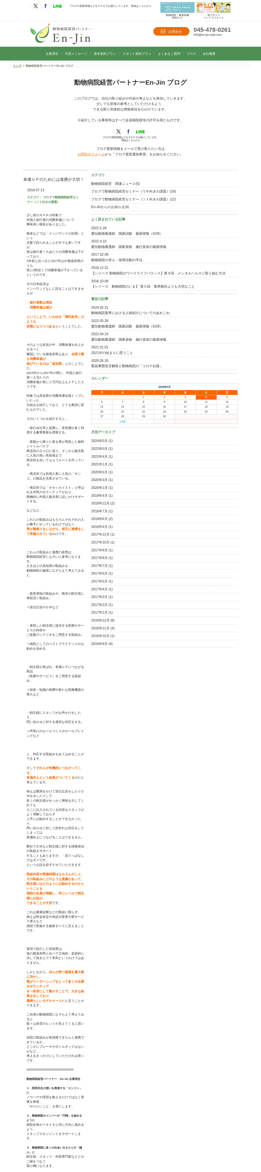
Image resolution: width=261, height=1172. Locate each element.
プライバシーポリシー (134, 1150)
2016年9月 (192, 701)
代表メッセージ (76, 48)
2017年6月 (192, 631)
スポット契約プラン (137, 48)
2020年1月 (192, 545)
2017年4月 (192, 647)
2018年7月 (192, 569)
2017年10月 (193, 600)
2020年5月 (192, 530)
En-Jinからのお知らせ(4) (203, 214)
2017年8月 (192, 615)
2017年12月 (193, 592)
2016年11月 (193, 686)
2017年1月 (192, 670)
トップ (17, 60)
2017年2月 (192, 662)
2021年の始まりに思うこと (205, 404)
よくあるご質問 (169, 48)
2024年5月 (192, 498)
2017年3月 (192, 654)
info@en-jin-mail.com (208, 34)
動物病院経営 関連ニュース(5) (208, 180)
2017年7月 (192, 623)
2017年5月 (192, 639)
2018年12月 (193, 561)
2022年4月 (192, 514)
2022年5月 (192, 506)
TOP (56, 1145)
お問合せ (171, 31)
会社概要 (209, 48)
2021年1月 (192, 522)
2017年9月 (192, 608)
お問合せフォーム (91, 151)
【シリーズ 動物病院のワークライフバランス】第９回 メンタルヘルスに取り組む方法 (210, 297)
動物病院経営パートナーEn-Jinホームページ (64, 893)
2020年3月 (192, 537)
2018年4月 (192, 584)
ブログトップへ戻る (102, 1002)
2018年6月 (192, 576)
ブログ (191, 48)
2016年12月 (193, 678)
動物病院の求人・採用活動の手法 (209, 279)
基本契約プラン (105, 48)
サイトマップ (163, 1150)
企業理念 (52, 48)
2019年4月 (192, 553)
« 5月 (195, 478)
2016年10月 (193, 693)
